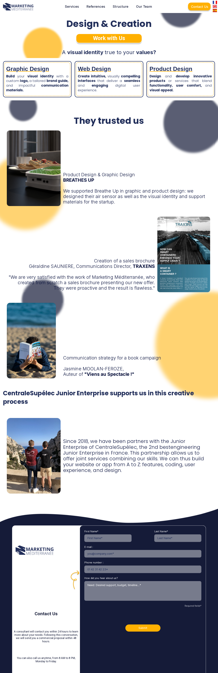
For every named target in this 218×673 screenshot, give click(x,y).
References (95, 6)
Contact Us (199, 7)
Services (72, 6)
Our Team (144, 6)
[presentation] (107, 614)
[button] (74, 6)
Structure (120, 6)
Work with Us (109, 38)
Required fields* (193, 606)
